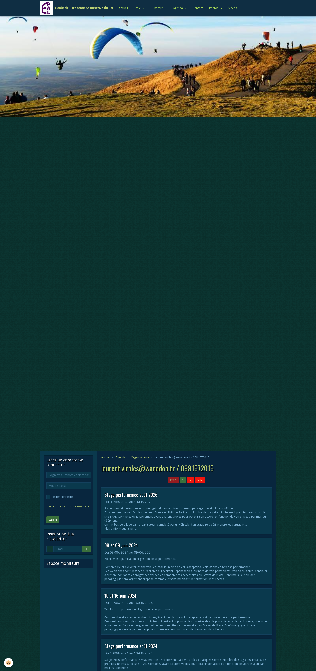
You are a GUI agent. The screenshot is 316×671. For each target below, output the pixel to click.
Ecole (138, 8)
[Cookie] (8, 662)
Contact (198, 8)
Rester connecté (59, 497)
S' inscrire (157, 8)
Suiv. (200, 480)
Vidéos (233, 8)
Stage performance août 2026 (131, 494)
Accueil (123, 8)
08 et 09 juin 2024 (121, 545)
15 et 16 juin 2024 (120, 595)
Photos (214, 8)
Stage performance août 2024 (130, 645)
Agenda (178, 8)
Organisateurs (140, 457)
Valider (53, 520)
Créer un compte (55, 506)
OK (87, 549)
